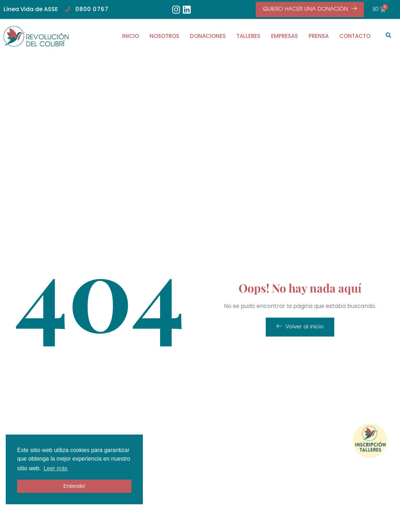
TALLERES (248, 36)
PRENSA (319, 36)
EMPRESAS (284, 36)
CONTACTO (354, 36)
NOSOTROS (164, 36)
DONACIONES (208, 36)
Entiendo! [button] (74, 486)
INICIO (130, 36)
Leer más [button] (56, 468)
